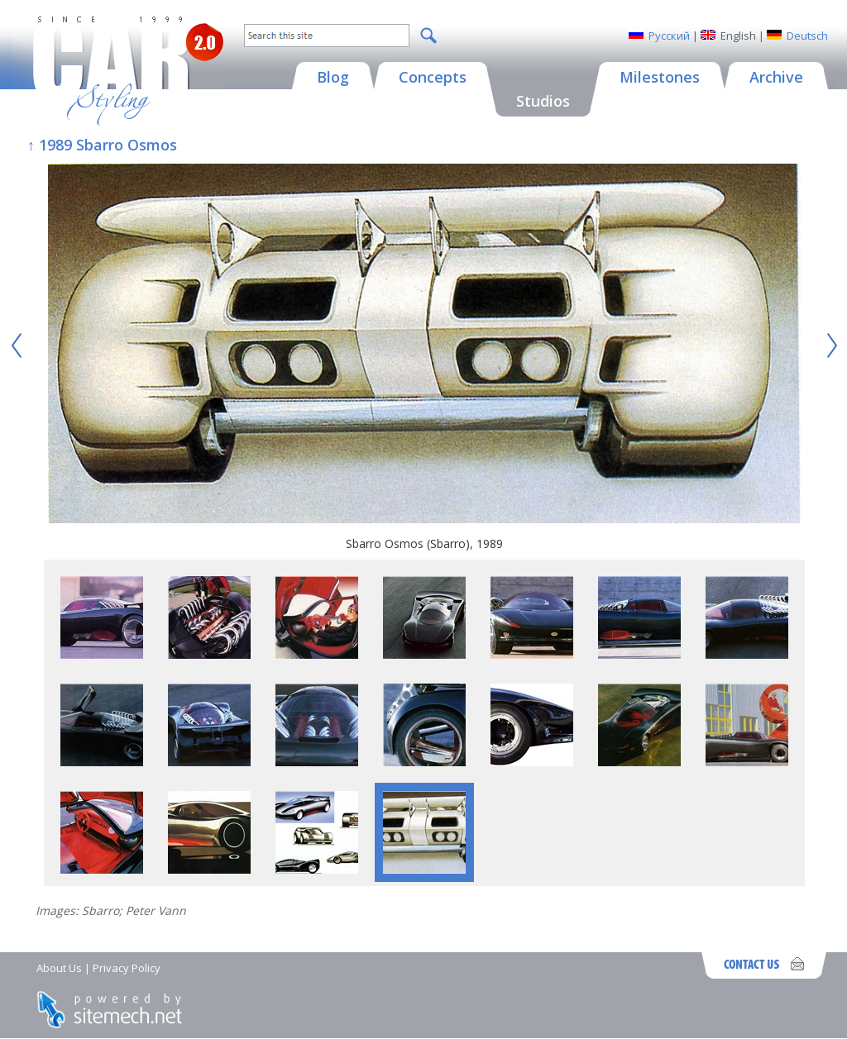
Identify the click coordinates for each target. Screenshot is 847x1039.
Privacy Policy (126, 967)
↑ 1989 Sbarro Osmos (102, 145)
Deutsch (807, 35)
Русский (669, 35)
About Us (59, 967)
